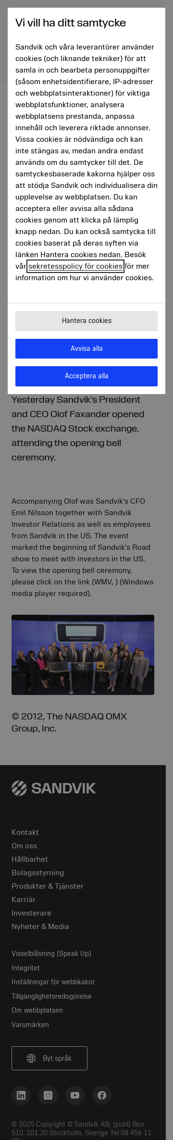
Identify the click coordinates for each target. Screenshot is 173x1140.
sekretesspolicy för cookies (75, 266)
